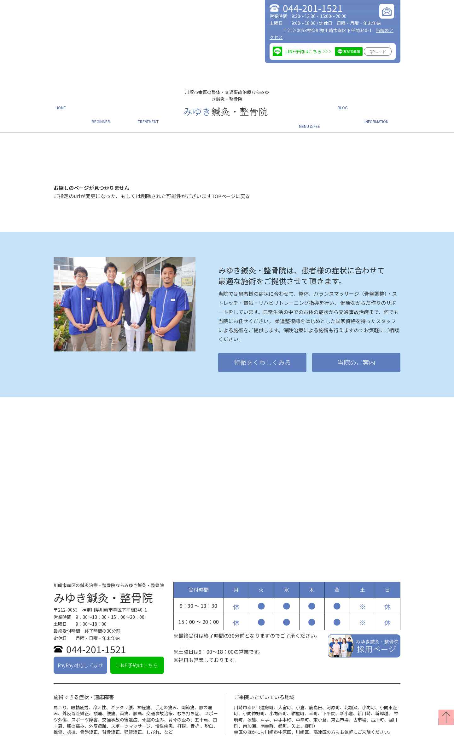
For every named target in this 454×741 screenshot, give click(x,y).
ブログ (350, 106)
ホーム (61, 106)
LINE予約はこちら (137, 649)
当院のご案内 (385, 106)
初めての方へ (103, 106)
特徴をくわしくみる (262, 346)
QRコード (378, 51)
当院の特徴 (82, 735)
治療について (114, 735)
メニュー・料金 (315, 106)
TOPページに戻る (232, 180)
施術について (152, 106)
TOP (58, 735)
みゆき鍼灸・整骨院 (103, 581)
